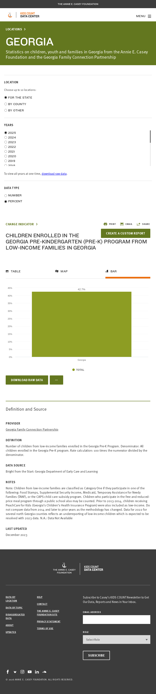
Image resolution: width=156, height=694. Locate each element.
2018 (11, 165)
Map (64, 271)
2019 (11, 161)
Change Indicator (20, 224)
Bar (113, 271)
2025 (12, 133)
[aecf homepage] (10, 15)
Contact (42, 603)
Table (16, 271)
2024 (12, 137)
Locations (14, 29)
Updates (11, 632)
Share (143, 224)
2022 (12, 147)
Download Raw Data (27, 380)
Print (109, 224)
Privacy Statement (49, 621)
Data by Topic (14, 607)
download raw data (54, 173)
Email (126, 224)
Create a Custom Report (125, 233)
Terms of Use (45, 628)
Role (86, 632)
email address (92, 612)
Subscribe (96, 655)
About (10, 625)
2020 (12, 156)
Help (39, 596)
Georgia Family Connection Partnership (32, 429)
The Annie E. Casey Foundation (78, 4)
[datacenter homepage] (29, 15)
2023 (12, 142)
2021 (11, 151)
